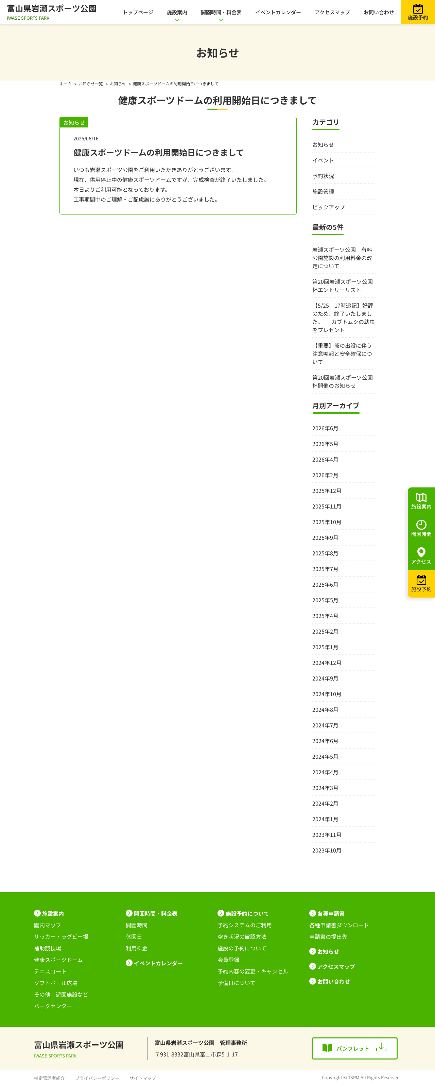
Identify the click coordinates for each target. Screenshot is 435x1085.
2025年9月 (325, 537)
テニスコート (50, 971)
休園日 (134, 936)
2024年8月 (325, 709)
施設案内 (177, 12)
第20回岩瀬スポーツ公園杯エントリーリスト (342, 285)
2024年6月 (325, 741)
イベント (323, 160)
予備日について (237, 983)
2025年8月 (325, 553)
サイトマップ (142, 1078)
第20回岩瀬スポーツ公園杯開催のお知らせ (342, 381)
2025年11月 (327, 506)
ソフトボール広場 (55, 983)
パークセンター (53, 1006)
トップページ (138, 12)
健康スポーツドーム (58, 959)
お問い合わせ (379, 12)
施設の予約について (242, 948)
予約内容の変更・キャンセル (253, 971)
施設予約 (418, 17)
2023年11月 (327, 834)
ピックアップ (328, 207)
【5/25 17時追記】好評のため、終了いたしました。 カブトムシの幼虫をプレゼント (343, 317)
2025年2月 (325, 631)
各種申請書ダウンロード (339, 925)
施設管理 (323, 191)
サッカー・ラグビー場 (61, 936)
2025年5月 (325, 600)
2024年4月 (325, 772)
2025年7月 (325, 569)
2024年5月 (325, 756)
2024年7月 (325, 725)
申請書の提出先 (328, 936)
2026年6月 (325, 428)
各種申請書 (331, 913)
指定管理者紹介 (49, 1078)
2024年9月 (325, 678)
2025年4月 (325, 616)
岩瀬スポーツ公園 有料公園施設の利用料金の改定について (342, 257)
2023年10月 (327, 850)
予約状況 (323, 176)
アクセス (421, 561)
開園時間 (136, 925)
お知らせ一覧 (91, 83)
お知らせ (118, 83)
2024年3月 (325, 787)
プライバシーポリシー (97, 1078)
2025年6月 (325, 584)
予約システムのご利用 (245, 925)
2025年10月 (327, 522)
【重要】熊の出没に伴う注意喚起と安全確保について (342, 353)
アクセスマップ (332, 12)
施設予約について (247, 913)
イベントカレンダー (278, 12)
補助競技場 (47, 948)
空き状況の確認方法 (242, 936)
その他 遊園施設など (61, 994)
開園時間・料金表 (221, 12)
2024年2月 (325, 803)
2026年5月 (325, 444)
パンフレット (352, 1048)
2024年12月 (327, 662)
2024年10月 (327, 694)
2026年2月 (325, 475)
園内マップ (47, 925)
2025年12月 (327, 490)
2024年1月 (325, 819)
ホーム (65, 83)
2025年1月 (325, 647)
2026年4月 (325, 459)
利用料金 (136, 948)
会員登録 (228, 959)
